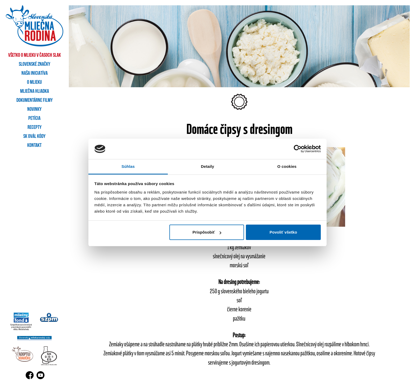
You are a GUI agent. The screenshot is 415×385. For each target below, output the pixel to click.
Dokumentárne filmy (34, 100)
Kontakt (34, 145)
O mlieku (34, 82)
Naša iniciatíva (34, 73)
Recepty (35, 127)
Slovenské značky (34, 64)
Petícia (34, 118)
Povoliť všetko (283, 232)
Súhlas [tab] (128, 166)
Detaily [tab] (207, 166)
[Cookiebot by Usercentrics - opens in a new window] (297, 149)
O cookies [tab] (287, 166)
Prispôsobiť (206, 232)
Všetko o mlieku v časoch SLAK (34, 55)
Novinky (34, 109)
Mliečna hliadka (34, 91)
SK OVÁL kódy (34, 136)
